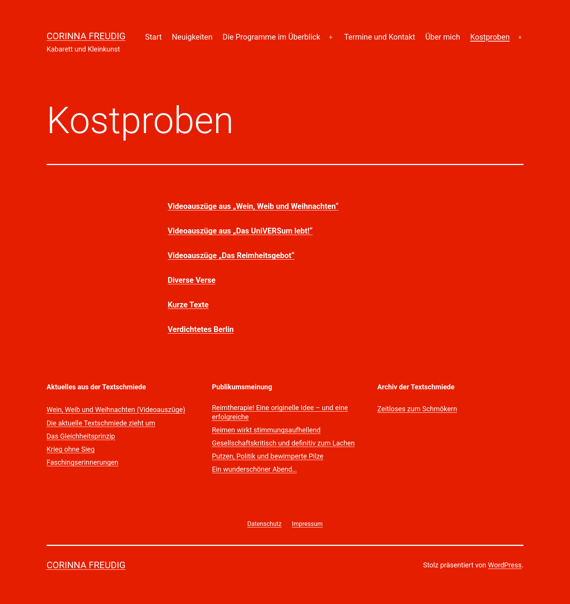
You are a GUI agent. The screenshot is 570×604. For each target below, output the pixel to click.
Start (153, 37)
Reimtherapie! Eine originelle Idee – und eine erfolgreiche (280, 412)
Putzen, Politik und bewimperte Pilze (267, 456)
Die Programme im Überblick (271, 37)
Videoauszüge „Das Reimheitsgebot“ (231, 255)
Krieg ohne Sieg (71, 449)
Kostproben (490, 37)
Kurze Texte (188, 304)
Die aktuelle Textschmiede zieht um (101, 423)
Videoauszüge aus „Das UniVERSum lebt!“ (240, 230)
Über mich (442, 37)
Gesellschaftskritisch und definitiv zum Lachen (283, 443)
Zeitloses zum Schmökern (417, 409)
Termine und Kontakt (379, 37)
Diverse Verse (191, 280)
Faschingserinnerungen (82, 462)
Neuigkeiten (192, 37)
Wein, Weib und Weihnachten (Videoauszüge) (116, 409)
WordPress (505, 565)
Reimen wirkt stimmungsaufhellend (266, 430)
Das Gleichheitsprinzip (81, 436)
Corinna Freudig (86, 36)
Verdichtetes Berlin (201, 329)
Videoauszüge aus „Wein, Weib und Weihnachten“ (253, 206)
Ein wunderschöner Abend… (254, 469)
